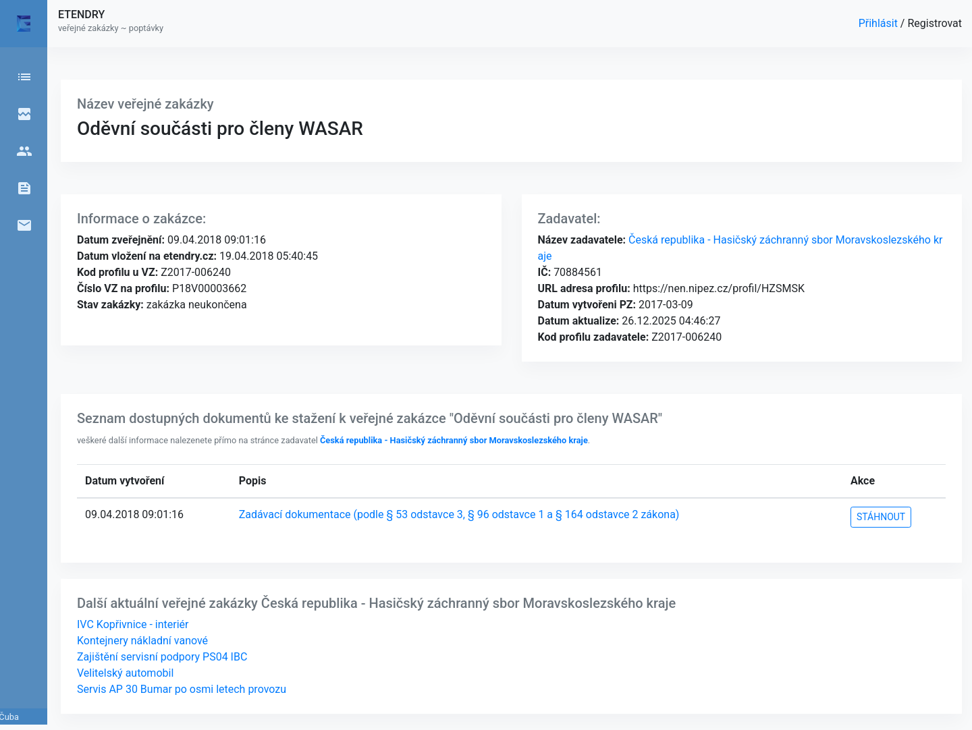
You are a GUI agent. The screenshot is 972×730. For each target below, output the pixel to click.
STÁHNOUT (881, 516)
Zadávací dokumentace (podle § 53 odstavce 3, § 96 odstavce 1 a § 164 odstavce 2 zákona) (459, 514)
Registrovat (934, 23)
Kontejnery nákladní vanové (142, 640)
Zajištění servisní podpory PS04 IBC (162, 656)
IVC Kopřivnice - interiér (132, 624)
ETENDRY (81, 14)
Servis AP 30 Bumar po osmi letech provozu (181, 689)
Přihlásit (879, 23)
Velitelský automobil (125, 673)
